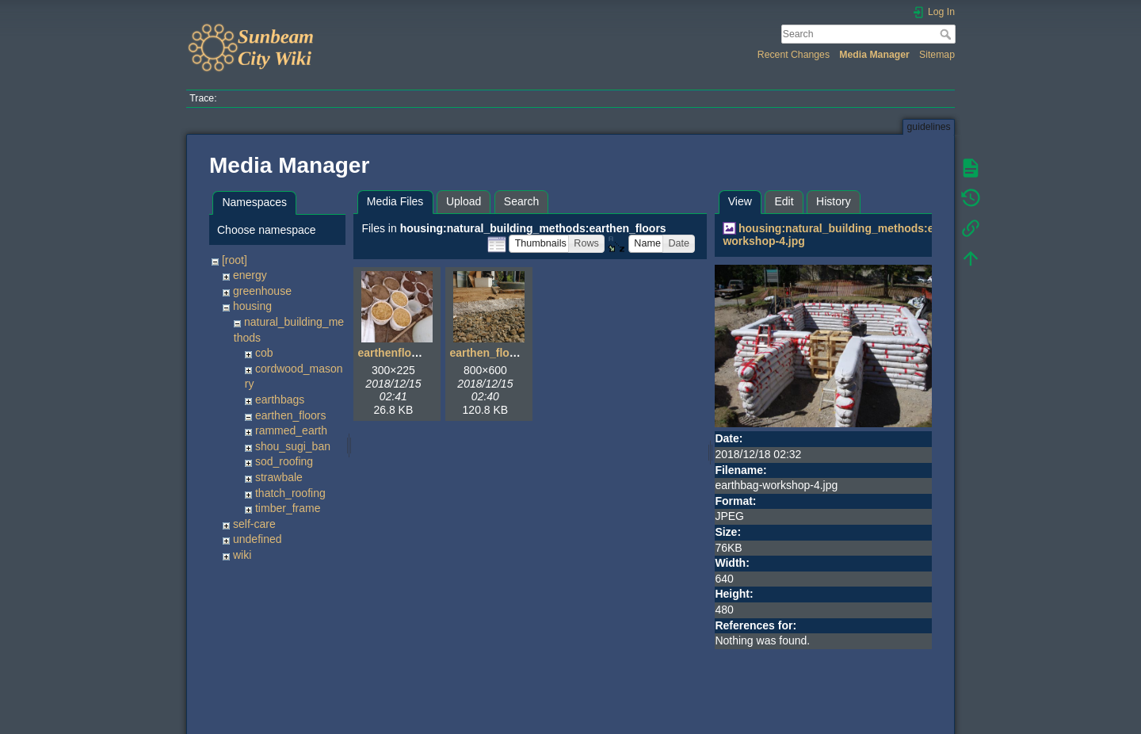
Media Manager (874, 54)
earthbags (279, 399)
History (833, 201)
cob (264, 352)
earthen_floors (290, 415)
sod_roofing (284, 461)
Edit (783, 201)
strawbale (279, 477)
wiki (242, 555)
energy (250, 275)
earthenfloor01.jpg (405, 352)
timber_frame (287, 508)
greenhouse (262, 291)
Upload (463, 201)
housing (252, 306)
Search (947, 34)
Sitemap (937, 54)
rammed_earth (291, 430)
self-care (254, 524)
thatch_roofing (290, 493)
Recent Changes (793, 54)
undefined (257, 539)
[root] (234, 260)
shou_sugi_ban (292, 446)
